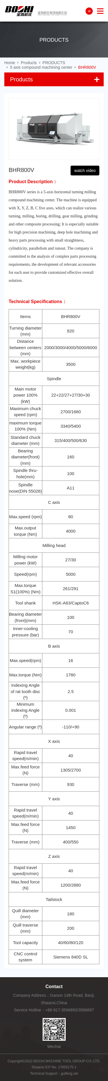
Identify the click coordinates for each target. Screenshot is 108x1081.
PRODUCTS (54, 62)
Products (29, 62)
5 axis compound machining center (41, 67)
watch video (85, 170)
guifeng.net (69, 1074)
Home (9, 62)
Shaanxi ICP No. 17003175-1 (54, 1067)
